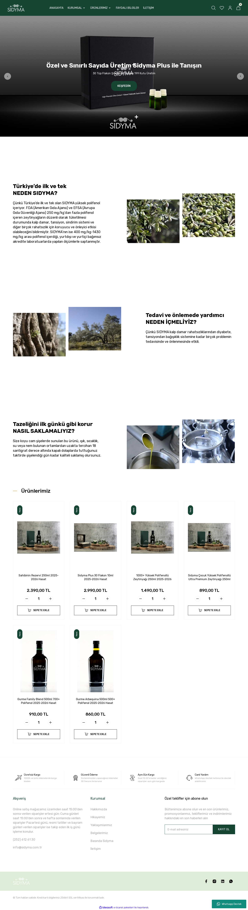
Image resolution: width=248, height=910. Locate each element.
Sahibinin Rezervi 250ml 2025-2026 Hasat (39, 577)
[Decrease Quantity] (26, 598)
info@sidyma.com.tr (27, 847)
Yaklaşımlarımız (101, 825)
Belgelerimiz (99, 833)
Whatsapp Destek (229, 904)
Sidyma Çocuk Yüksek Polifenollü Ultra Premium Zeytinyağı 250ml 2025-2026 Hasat (209, 577)
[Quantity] (38, 598)
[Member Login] (230, 8)
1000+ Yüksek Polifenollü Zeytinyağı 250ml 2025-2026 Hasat (152, 577)
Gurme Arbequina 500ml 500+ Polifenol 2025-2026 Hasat (95, 701)
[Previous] (7, 76)
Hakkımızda (98, 809)
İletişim (95, 849)
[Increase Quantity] (50, 598)
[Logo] (16, 8)
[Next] (240, 76)
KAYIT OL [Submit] (224, 829)
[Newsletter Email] (200, 829)
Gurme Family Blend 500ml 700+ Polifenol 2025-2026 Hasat (38, 701)
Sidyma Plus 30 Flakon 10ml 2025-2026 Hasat (95, 577)
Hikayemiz (97, 817)
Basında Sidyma (101, 841)
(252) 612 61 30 (24, 839)
